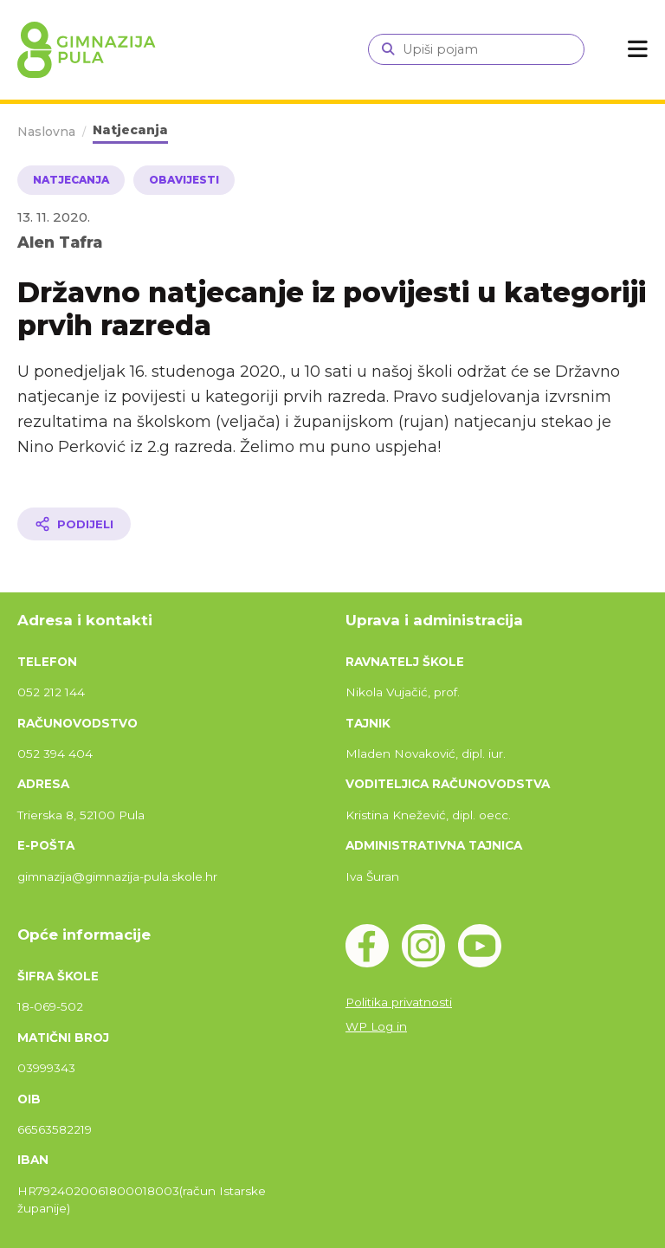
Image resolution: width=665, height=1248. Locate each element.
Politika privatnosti (398, 1002)
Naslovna (46, 131)
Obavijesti (184, 179)
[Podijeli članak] (74, 524)
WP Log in (376, 1026)
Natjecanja (130, 130)
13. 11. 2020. (53, 217)
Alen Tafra (59, 242)
